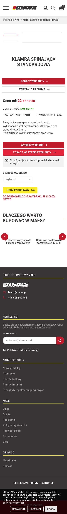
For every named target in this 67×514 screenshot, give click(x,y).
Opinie (6, 414)
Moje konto (9, 460)
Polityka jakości (12, 430)
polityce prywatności (13, 502)
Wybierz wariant (32, 145)
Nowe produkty (11, 368)
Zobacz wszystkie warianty (32, 152)
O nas (6, 408)
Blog (5, 441)
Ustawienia (18, 509)
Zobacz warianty (32, 81)
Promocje (9, 373)
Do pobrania (10, 436)
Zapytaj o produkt (32, 89)
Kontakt (7, 466)
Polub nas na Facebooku (21, 350)
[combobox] (17, 179)
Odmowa (36, 509)
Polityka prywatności (15, 425)
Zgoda (51, 509)
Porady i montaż (12, 384)
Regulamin (9, 419)
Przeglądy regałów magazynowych (23, 390)
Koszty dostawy (18, 190)
